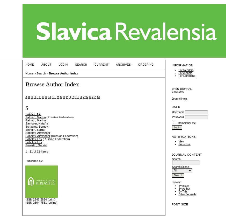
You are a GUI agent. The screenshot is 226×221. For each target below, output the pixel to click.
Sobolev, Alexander (37, 132)
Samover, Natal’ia (36, 123)
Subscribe (184, 144)
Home (29, 64)
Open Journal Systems (182, 90)
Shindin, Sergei (35, 129)
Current (101, 64)
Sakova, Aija (33, 114)
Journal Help (179, 98)
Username (178, 112)
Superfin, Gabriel (36, 145)
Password (178, 117)
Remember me (187, 123)
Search (81, 64)
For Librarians (186, 75)
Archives (123, 64)
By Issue (183, 185)
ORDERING (146, 64)
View (181, 141)
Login (63, 64)
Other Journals (187, 194)
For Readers (185, 70)
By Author (184, 188)
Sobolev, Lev (33, 139)
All (98, 97)
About (46, 64)
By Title (182, 191)
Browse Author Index (63, 73)
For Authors (185, 73)
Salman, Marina (35, 117)
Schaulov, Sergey (36, 126)
